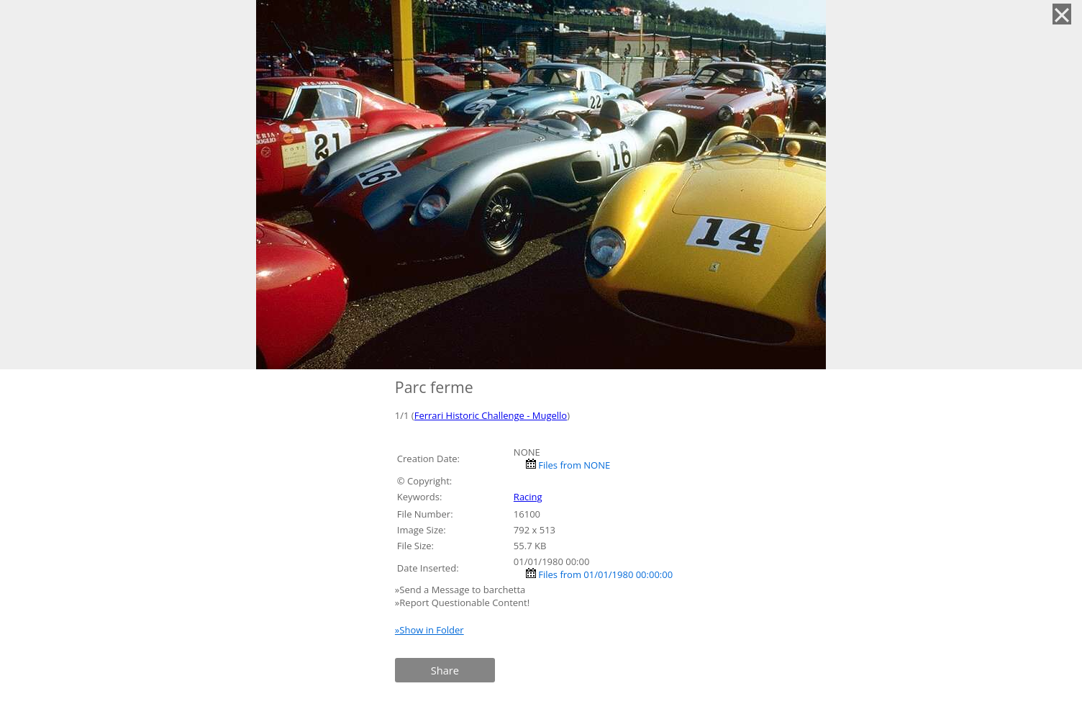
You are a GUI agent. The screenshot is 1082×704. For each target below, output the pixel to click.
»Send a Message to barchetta (461, 589)
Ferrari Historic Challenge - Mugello (490, 415)
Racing (528, 496)
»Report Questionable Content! (462, 602)
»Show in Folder (429, 629)
